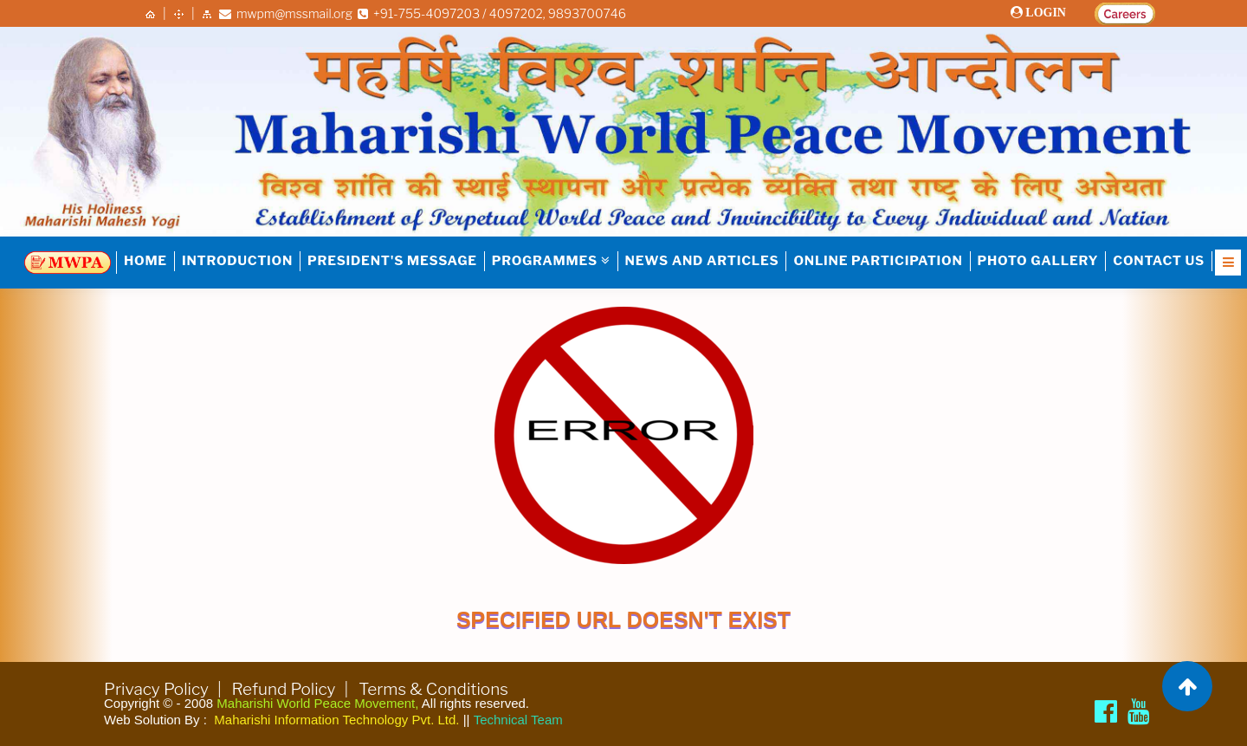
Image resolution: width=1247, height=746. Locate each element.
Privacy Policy (156, 689)
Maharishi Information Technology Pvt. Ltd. (336, 719)
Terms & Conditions (433, 689)
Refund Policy (284, 689)
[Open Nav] (1228, 263)
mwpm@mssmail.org (285, 13)
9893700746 (587, 13)
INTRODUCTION (237, 261)
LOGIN (1044, 12)
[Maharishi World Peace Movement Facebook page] (1106, 711)
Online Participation (877, 261)
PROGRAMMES (551, 261)
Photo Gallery (1038, 261)
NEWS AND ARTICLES (702, 261)
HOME (145, 261)
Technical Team (518, 719)
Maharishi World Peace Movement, (317, 703)
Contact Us (1159, 261)
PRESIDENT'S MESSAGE (392, 261)
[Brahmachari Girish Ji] (1138, 711)
